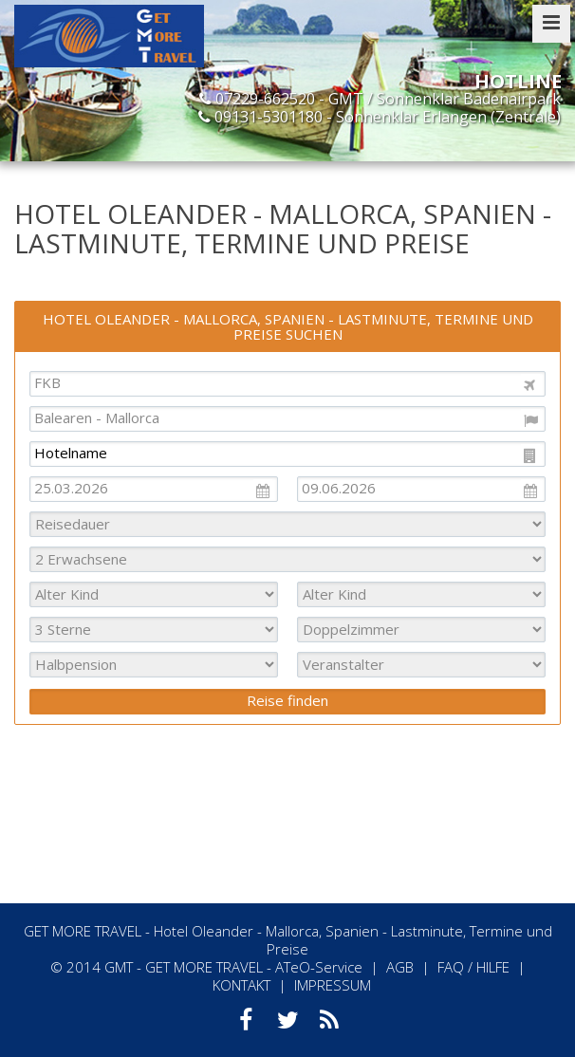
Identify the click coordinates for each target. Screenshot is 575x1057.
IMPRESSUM (332, 984)
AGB (400, 966)
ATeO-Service (318, 966)
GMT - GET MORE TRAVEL (183, 966)
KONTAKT (241, 984)
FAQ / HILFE (473, 966)
